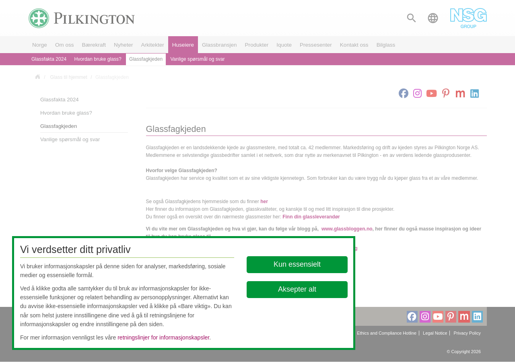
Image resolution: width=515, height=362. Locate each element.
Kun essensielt (297, 264)
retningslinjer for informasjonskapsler (163, 337)
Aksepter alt (297, 289)
